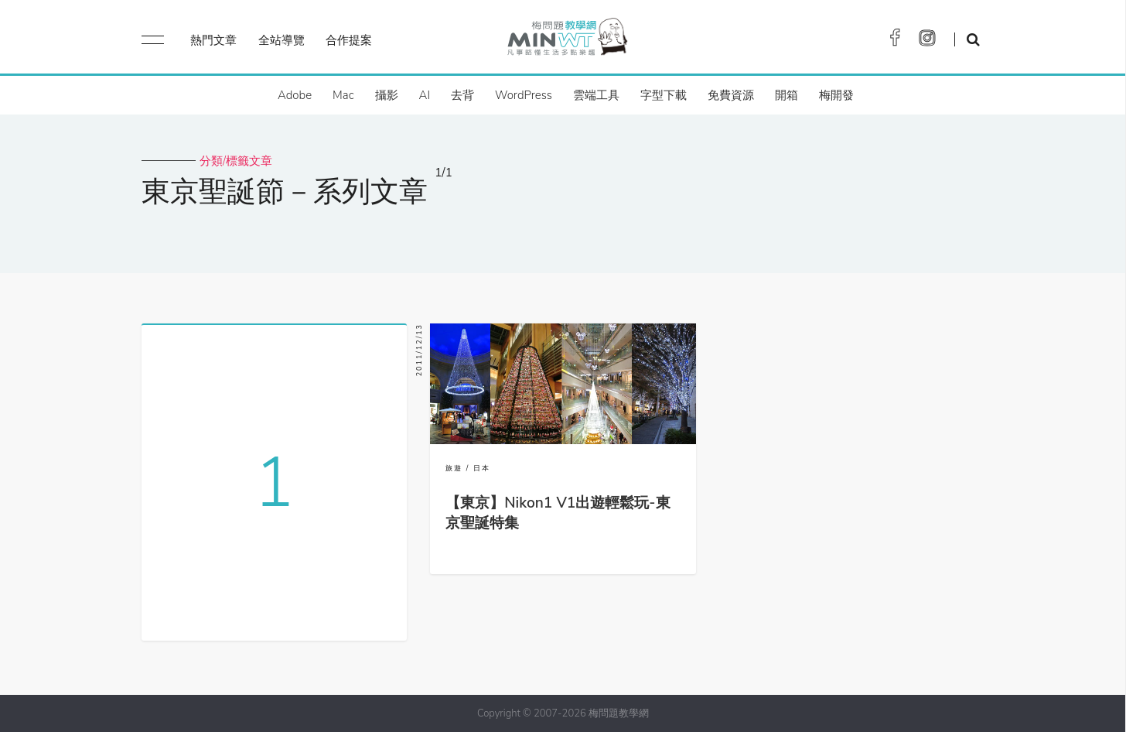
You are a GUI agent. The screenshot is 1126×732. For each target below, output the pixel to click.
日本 (481, 468)
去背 (462, 95)
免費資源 (731, 95)
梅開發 (836, 95)
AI (425, 95)
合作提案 (349, 40)
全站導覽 (281, 40)
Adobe (295, 95)
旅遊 (453, 468)
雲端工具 (596, 95)
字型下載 (663, 95)
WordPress (523, 95)
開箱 (786, 95)
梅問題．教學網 (566, 40)
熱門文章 (213, 40)
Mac (343, 95)
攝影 (386, 95)
